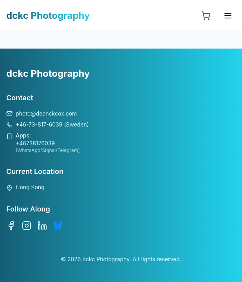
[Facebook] (11, 225)
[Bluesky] (58, 225)
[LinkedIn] (42, 225)
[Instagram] (26, 225)
